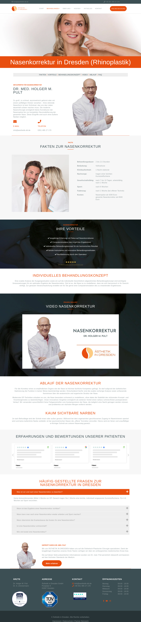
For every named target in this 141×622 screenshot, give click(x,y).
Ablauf (93, 75)
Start (41, 8)
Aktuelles (88, 8)
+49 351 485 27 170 (112, 2)
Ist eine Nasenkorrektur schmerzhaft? (72, 525)
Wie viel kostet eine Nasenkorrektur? (72, 531)
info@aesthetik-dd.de (20, 2)
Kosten (77, 8)
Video (85, 75)
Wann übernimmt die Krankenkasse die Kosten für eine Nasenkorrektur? (72, 520)
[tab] (70, 492)
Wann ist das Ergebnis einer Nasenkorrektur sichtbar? (72, 508)
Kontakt (98, 8)
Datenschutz (68, 621)
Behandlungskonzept (69, 75)
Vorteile (52, 75)
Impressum (56, 621)
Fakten (42, 75)
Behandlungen (53, 8)
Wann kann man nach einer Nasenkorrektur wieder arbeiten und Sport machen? (72, 514)
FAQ (100, 75)
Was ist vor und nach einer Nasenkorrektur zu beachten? (72, 491)
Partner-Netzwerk (81, 621)
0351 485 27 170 (44, 130)
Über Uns (66, 8)
